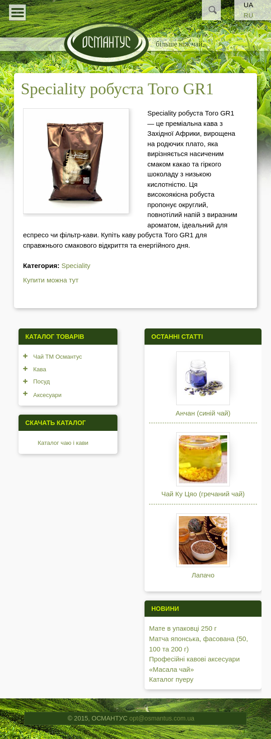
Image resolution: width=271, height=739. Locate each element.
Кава (40, 369)
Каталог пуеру (171, 679)
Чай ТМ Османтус (57, 356)
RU (248, 15)
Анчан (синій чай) (203, 413)
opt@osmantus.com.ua (161, 718)
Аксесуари (47, 395)
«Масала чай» (171, 669)
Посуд (41, 381)
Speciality (75, 265)
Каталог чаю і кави (63, 442)
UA (248, 5)
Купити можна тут (51, 280)
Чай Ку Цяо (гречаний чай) (203, 494)
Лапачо (203, 575)
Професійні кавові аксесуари (194, 659)
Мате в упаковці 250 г (183, 628)
